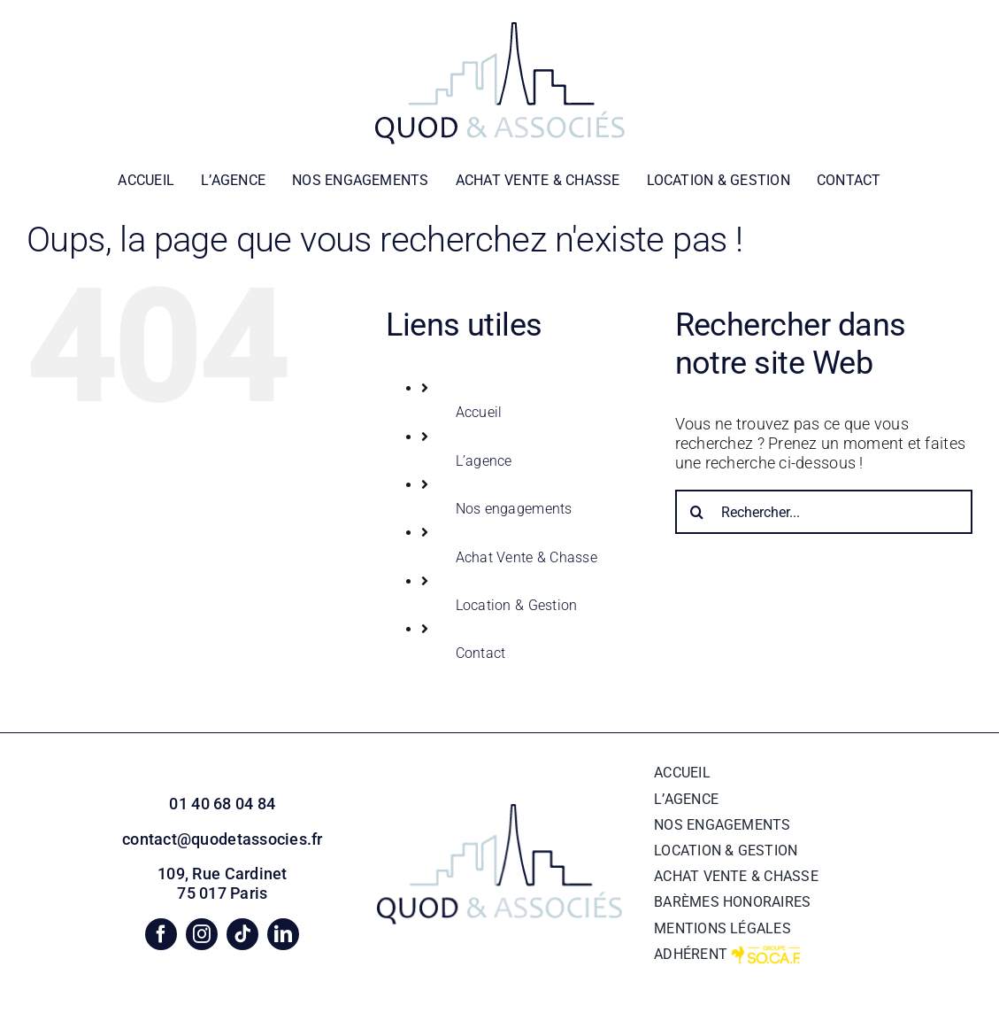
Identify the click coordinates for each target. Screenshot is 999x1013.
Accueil (479, 412)
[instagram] (202, 934)
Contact (481, 653)
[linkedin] (283, 934)
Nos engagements (514, 508)
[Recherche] (697, 512)
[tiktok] (242, 934)
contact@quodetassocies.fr (222, 839)
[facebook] (161, 934)
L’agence (484, 460)
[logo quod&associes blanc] (500, 29)
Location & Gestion (517, 605)
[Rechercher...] (823, 512)
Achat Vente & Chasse (526, 557)
